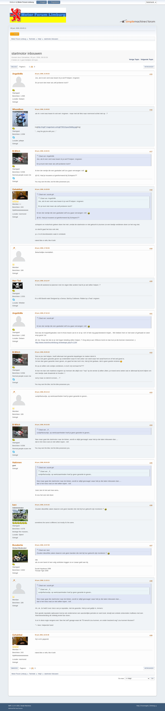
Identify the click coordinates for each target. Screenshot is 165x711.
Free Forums (19, 708)
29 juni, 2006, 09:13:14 (42, 392)
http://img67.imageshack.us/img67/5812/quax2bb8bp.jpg (57, 127)
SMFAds (10, 708)
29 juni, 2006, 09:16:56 (42, 424)
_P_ (14, 248)
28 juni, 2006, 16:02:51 (42, 151)
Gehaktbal (17, 189)
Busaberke (17, 545)
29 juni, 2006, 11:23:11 (42, 580)
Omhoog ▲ (153, 705)
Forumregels (144, 705)
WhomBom (17, 109)
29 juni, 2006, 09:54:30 (42, 462)
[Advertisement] (40, 46)
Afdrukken (149, 67)
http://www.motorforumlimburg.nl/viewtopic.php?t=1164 (56, 342)
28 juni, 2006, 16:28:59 (42, 189)
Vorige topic (134, 59)
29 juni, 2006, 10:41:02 (42, 505)
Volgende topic (147, 59)
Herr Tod (16, 281)
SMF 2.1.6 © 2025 (14, 705)
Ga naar (121, 678)
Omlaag (14, 67)
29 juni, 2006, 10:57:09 (42, 545)
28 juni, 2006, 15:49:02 (42, 109)
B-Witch (16, 151)
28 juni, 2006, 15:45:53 (42, 73)
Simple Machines (25, 705)
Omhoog (14, 668)
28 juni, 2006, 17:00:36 (42, 248)
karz (14, 505)
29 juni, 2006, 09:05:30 (42, 352)
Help (138, 705)
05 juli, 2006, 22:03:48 (42, 635)
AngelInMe (17, 74)
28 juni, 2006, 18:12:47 (42, 280)
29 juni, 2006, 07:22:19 (42, 313)
